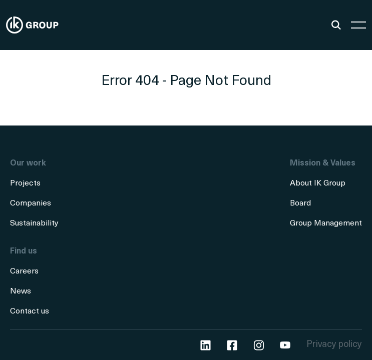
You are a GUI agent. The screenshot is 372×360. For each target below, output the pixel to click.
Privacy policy (334, 345)
